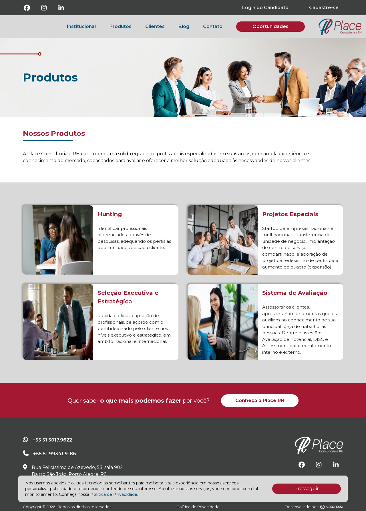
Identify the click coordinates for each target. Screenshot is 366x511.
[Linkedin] (61, 8)
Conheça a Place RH (259, 400)
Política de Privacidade (113, 494)
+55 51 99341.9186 (54, 453)
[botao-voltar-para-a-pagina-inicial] (340, 27)
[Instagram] (44, 8)
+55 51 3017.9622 (52, 440)
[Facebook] (27, 8)
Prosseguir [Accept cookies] (306, 488)
